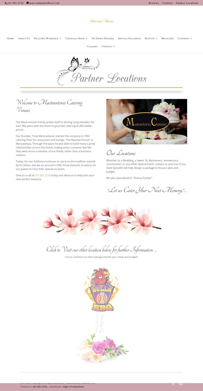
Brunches (167, 38)
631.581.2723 (42, 175)
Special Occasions (129, 38)
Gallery (92, 46)
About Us (24, 38)
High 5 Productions (73, 386)
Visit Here (103, 321)
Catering (183, 38)
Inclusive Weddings (46, 38)
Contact (107, 46)
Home (10, 38)
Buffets (149, 38)
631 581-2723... (41, 386)
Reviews (154, 3)
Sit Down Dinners (103, 38)
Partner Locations (187, 3)
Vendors (167, 3)
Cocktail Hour (75, 38)
